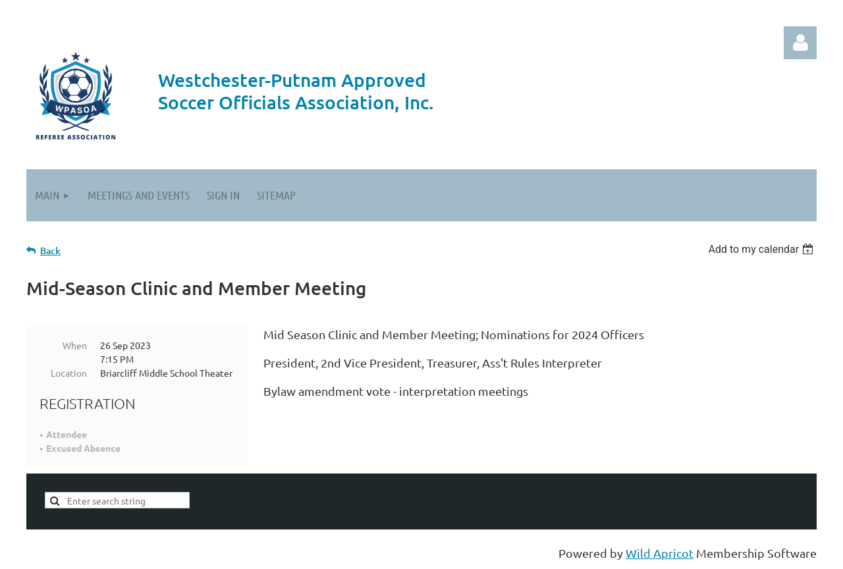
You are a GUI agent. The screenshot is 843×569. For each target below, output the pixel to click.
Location (69, 373)
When (75, 345)
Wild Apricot (659, 553)
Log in (800, 42)
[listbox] (762, 249)
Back (50, 250)
